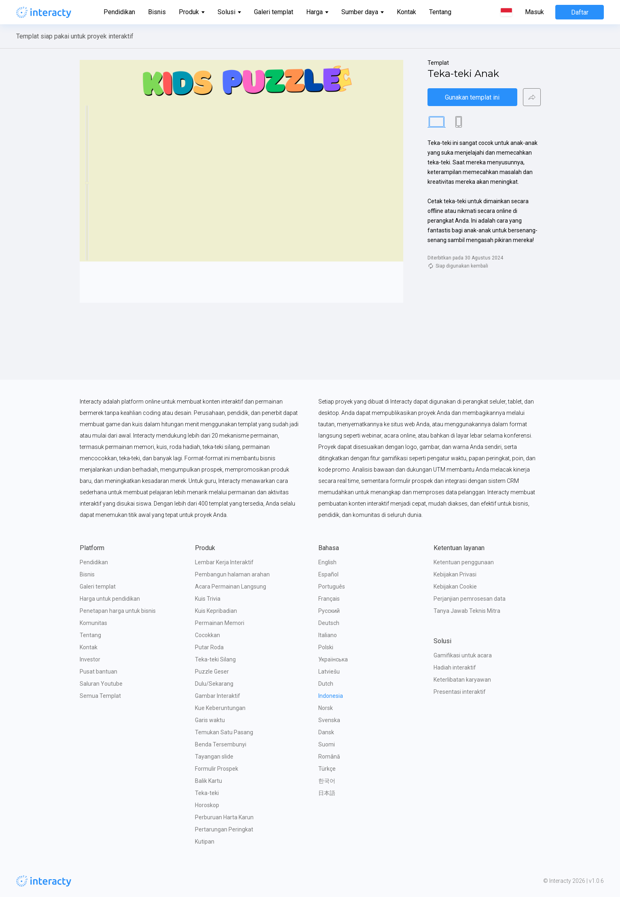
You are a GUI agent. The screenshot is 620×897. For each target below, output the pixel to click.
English (327, 562)
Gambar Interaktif (217, 696)
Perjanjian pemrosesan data (470, 598)
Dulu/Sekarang (214, 683)
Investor (90, 659)
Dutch (325, 683)
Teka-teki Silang (215, 659)
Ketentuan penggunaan (464, 562)
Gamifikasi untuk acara (463, 655)
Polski (325, 647)
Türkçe (327, 768)
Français (329, 598)
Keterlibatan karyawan (462, 679)
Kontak (406, 12)
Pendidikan (119, 12)
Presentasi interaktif (460, 692)
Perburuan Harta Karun (224, 817)
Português (331, 586)
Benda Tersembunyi (220, 744)
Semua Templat (100, 696)
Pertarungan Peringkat (224, 829)
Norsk (325, 708)
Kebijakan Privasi (455, 574)
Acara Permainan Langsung (230, 586)
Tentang (440, 12)
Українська (333, 659)
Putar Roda (209, 647)
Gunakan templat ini (472, 97)
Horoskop (207, 805)
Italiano (327, 635)
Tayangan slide (214, 756)
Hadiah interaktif (455, 667)
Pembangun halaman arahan (232, 574)
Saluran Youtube (101, 683)
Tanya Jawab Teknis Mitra (467, 611)
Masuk (534, 12)
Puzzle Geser (212, 671)
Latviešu (329, 671)
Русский (329, 611)
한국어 (326, 781)
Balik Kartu (208, 781)
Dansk (326, 732)
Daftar (579, 12)
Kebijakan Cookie (455, 586)
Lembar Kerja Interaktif (224, 562)
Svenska (329, 720)
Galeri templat (273, 12)
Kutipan (204, 841)
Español (328, 574)
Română (329, 756)
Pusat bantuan (98, 671)
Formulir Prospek (216, 768)
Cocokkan (207, 635)
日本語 (326, 793)
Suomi (326, 744)
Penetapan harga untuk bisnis (118, 611)
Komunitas (93, 623)
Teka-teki (207, 793)
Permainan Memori (219, 623)
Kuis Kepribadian (216, 611)
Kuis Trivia (207, 598)
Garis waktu (210, 720)
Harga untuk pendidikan (110, 598)
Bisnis (157, 12)
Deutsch (328, 623)
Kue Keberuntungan (220, 708)
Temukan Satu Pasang (224, 732)
